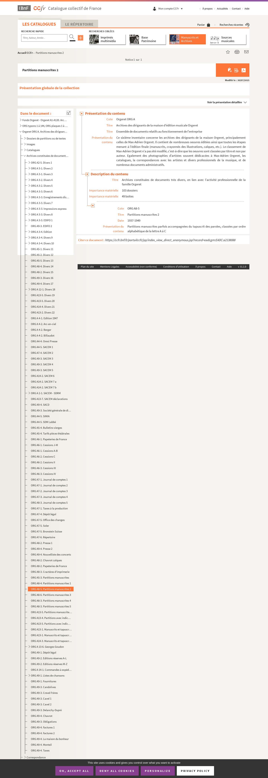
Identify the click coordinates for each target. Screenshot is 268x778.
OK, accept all (74, 771)
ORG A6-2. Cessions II (43, 462)
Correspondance (36, 757)
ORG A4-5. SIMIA (40, 416)
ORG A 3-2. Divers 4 (41, 180)
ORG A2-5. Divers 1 (41, 162)
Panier (203, 24)
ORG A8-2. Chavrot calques (46, 560)
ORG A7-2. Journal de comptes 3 (49, 491)
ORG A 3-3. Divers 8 (41, 214)
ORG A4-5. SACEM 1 (42, 347)
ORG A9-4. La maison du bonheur (50, 739)
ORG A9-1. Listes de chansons (47, 675)
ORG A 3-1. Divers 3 (41, 174)
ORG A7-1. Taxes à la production (49, 508)
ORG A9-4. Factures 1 (43, 727)
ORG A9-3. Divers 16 (42, 278)
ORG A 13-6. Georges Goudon (47, 646)
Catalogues (33, 150)
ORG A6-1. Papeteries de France (49, 439)
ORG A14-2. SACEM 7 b (43, 387)
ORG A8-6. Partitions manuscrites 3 (51, 595)
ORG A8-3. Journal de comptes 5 (49, 502)
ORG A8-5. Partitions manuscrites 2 (51, 589)
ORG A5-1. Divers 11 (42, 249)
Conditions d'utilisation (176, 266)
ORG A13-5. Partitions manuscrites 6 (51, 612)
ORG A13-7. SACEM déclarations (49, 399)
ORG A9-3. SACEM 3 (42, 358)
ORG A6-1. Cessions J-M (44, 445)
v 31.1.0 (242, 266)
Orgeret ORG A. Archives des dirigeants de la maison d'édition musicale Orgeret (45, 131)
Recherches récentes (234, 24)
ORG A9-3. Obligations (44, 721)
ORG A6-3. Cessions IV (43, 474)
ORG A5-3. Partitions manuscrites (50, 577)
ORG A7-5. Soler (40, 525)
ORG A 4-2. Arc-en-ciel (43, 324)
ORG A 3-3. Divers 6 (41, 191)
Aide (247, 8)
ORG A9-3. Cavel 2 (41, 704)
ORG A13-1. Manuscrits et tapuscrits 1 (51, 629)
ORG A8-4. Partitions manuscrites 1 (51, 583)
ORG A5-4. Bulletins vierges (46, 427)
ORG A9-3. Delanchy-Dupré (46, 710)
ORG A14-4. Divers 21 (43, 306)
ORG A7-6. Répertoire (43, 537)
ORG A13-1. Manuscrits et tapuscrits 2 (51, 635)
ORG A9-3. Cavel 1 (41, 698)
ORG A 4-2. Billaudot (42, 335)
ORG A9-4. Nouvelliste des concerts (51, 554)
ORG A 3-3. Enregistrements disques (50, 197)
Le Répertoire (79, 24)
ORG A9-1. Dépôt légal (43, 652)
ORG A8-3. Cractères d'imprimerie (50, 572)
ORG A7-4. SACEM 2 (42, 353)
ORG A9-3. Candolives (43, 687)
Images (31, 144)
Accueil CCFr (25, 52)
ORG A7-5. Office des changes (48, 520)
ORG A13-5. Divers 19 (43, 295)
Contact (236, 8)
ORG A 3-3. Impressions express (48, 208)
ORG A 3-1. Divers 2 (41, 168)
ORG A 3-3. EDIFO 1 (41, 220)
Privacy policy (195, 771)
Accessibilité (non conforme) (141, 266)
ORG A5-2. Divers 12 (42, 255)
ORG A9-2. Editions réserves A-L (49, 658)
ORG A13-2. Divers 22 (43, 312)
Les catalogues (39, 24)
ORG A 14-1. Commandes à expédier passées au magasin (51, 669)
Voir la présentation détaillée (224, 102)
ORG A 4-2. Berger (41, 329)
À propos (207, 8)
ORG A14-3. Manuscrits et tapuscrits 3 (51, 641)
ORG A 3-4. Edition (41, 231)
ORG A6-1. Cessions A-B (44, 450)
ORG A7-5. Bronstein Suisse (46, 531)
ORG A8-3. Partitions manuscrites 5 (51, 606)
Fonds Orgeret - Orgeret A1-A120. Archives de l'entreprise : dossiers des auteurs (45, 120)
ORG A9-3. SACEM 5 (42, 370)
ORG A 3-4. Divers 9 (41, 237)
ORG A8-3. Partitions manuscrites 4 (51, 600)
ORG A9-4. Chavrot (41, 716)
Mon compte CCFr (171, 8)
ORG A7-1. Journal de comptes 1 (49, 479)
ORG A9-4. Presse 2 (41, 548)
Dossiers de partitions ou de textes (46, 138)
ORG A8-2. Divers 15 (42, 272)
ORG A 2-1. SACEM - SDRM (46, 393)
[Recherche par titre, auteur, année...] (44, 38)
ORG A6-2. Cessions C (43, 456)
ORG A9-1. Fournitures (43, 681)
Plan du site (87, 266)
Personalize (158, 771)
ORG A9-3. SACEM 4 (42, 364)
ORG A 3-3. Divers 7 (41, 203)
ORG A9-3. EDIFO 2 (41, 226)
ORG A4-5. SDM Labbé (43, 422)
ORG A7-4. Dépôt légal (43, 514)
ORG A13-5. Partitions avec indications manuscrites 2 (51, 623)
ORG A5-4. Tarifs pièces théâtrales (50, 433)
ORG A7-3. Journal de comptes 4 (49, 497)
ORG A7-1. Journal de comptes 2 (49, 485)
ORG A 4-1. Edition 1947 (44, 318)
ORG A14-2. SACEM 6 (42, 376)
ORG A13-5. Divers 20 (43, 301)
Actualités (222, 8)
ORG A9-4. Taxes (40, 750)
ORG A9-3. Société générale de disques (51, 410)
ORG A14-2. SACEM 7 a (43, 381)
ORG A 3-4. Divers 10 (42, 243)
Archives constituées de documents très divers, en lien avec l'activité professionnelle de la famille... (47, 155)
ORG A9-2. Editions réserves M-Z (49, 664)
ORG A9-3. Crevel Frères (44, 693)
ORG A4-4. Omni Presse (44, 341)
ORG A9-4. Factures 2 (43, 733)
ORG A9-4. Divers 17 (42, 283)
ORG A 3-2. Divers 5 (41, 185)
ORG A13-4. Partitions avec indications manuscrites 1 (51, 618)
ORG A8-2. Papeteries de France (49, 566)
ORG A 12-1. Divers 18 (43, 289)
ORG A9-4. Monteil (41, 744)
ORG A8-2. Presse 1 (41, 543)
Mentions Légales (109, 266)
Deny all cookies (117, 771)
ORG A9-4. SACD (40, 404)
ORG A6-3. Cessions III (43, 468)
